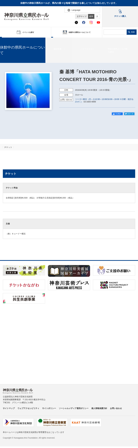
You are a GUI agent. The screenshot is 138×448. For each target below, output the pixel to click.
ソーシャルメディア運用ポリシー (74, 408)
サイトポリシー (49, 408)
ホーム (6, 41)
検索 (133, 32)
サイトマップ (9, 408)
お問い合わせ (116, 408)
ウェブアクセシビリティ (28, 408)
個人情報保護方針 (99, 408)
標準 (91, 16)
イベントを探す (18, 41)
